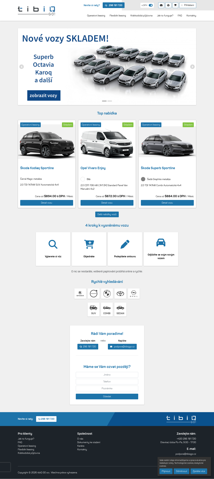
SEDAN (120, 309)
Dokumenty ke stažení (88, 442)
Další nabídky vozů (107, 214)
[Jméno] (107, 375)
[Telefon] (107, 382)
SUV (93, 309)
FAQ (20, 442)
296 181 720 (113, 5)
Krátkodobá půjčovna (29, 453)
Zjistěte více (199, 471)
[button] (21, 66)
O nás (80, 438)
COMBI (107, 309)
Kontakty (82, 449)
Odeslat (107, 396)
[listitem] (107, 66)
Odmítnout (181, 471)
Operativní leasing (27, 446)
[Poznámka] (107, 388)
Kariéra (80, 446)
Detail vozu (46, 202)
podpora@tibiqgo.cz (122, 346)
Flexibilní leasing (26, 449)
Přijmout (166, 471)
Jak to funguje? (26, 438)
